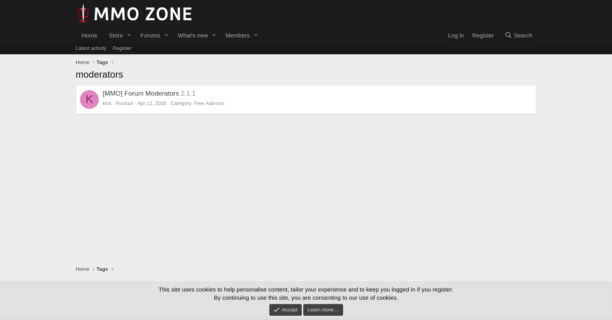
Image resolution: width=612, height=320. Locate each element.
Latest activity (91, 48)
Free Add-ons (209, 103)
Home (89, 35)
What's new (193, 35)
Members (237, 35)
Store (116, 35)
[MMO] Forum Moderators (141, 93)
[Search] (518, 35)
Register (122, 48)
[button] (129, 35)
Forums (150, 35)
